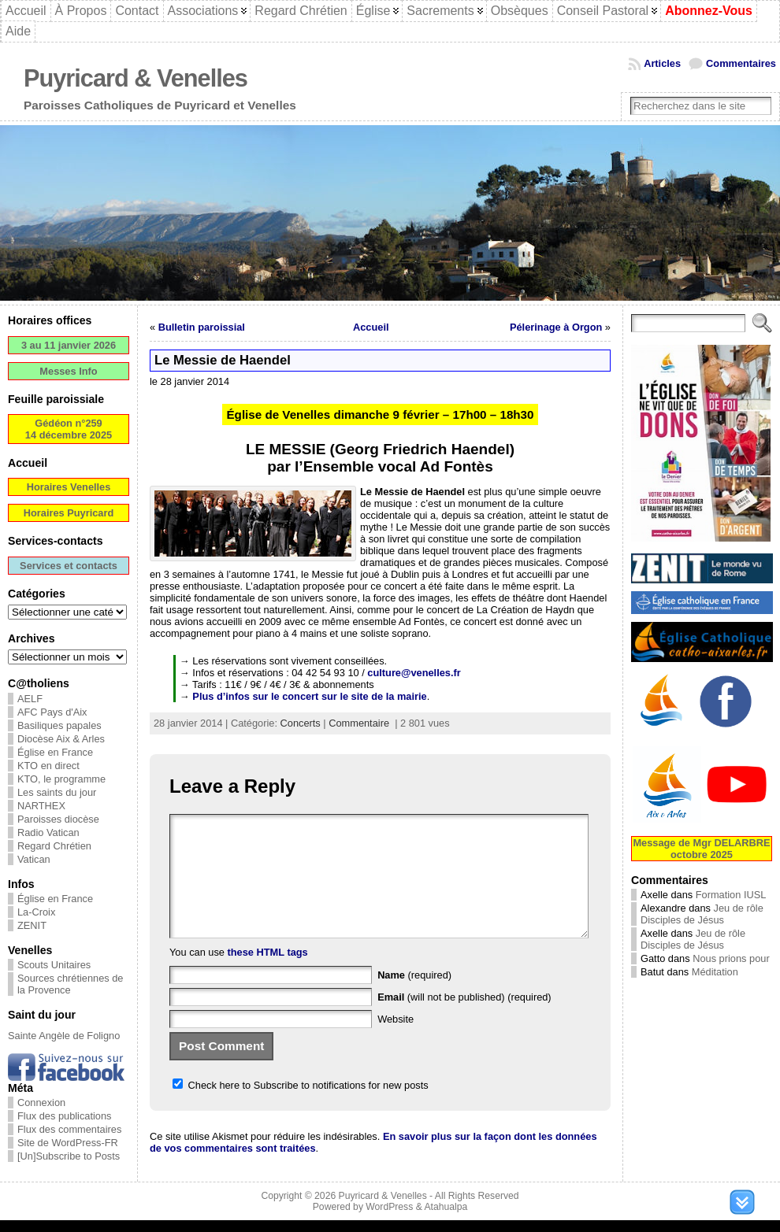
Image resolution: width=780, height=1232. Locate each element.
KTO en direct (48, 765)
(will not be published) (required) (464, 1021)
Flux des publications (64, 1116)
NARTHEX (41, 806)
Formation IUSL (731, 895)
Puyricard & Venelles (135, 78)
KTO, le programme (61, 779)
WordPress (389, 1218)
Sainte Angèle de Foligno (64, 1035)
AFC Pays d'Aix (52, 712)
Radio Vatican (48, 832)
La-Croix (36, 912)
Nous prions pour (731, 958)
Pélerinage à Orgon (556, 327)
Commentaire (359, 723)
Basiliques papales (59, 725)
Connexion (41, 1102)
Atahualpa (445, 1218)
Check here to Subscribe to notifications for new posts (301, 1109)
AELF (30, 699)
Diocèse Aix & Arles (61, 739)
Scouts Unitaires (54, 965)
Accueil (371, 327)
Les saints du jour (56, 792)
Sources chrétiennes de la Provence (70, 984)
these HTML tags (268, 976)
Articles (662, 63)
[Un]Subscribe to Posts (68, 1156)
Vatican (33, 859)
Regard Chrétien (54, 846)
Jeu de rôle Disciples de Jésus (702, 914)
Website (395, 1043)
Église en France (55, 752)
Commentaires (741, 63)
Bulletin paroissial (201, 327)
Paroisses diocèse (58, 819)
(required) (414, 998)
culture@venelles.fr (413, 673)
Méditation (715, 972)
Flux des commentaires (69, 1129)
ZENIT (31, 925)
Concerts (300, 723)
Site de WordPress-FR (67, 1143)
